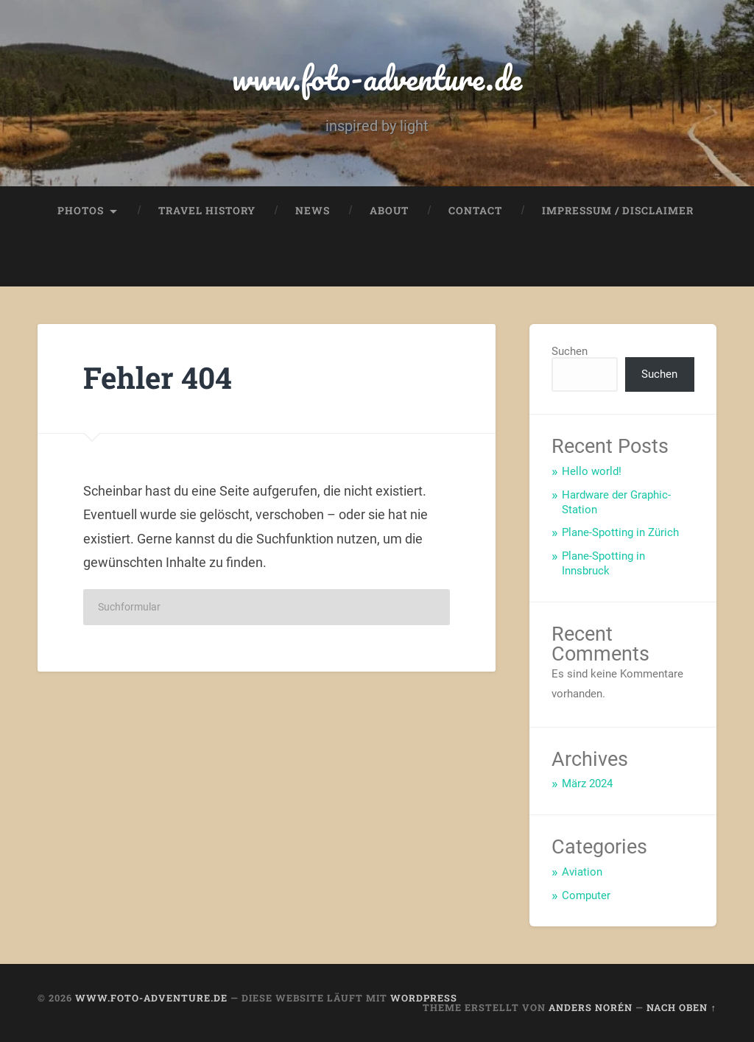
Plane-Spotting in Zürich (620, 532)
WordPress (423, 998)
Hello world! (591, 471)
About (389, 210)
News (312, 210)
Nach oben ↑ (681, 1007)
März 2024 (587, 783)
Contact (475, 210)
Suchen (570, 351)
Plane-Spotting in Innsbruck (603, 563)
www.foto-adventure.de (377, 78)
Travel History (207, 210)
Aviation (582, 872)
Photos (80, 210)
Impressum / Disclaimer (618, 210)
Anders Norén (591, 1007)
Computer (586, 895)
